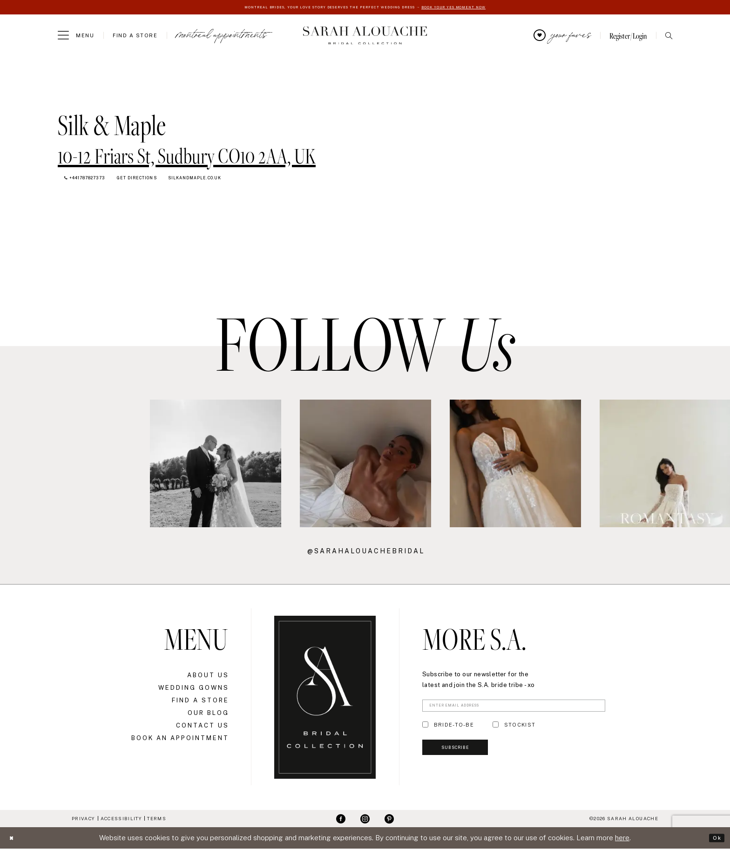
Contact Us (202, 726)
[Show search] (669, 37)
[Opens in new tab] (187, 154)
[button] (75, 36)
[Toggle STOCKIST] (496, 731)
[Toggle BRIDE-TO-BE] (425, 731)
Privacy (83, 820)
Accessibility (121, 820)
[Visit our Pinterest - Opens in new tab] (389, 820)
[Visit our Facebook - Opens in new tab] (341, 820)
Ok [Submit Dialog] (714, 839)
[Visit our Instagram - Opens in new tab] (365, 820)
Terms (156, 820)
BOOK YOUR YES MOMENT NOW (484, 8)
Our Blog (208, 714)
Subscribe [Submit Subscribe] (469, 760)
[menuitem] (75, 36)
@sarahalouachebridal (366, 552)
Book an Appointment (180, 739)
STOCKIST (519, 731)
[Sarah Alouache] (365, 37)
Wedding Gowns (193, 689)
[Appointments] (221, 37)
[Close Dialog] (14, 839)
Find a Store (200, 701)
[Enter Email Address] (514, 709)
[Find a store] (135, 37)
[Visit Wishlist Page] (562, 37)
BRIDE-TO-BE (454, 731)
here (622, 839)
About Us (208, 676)
